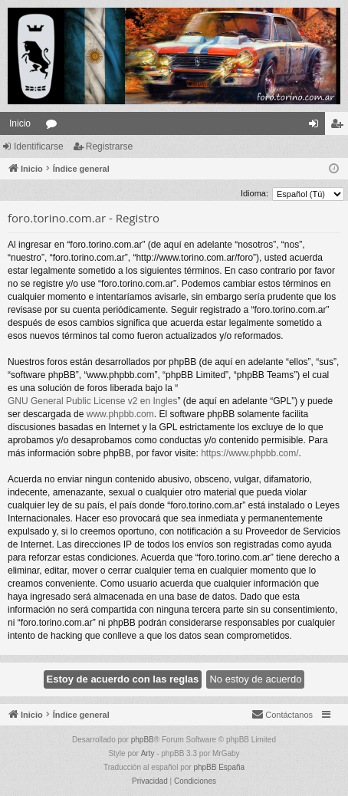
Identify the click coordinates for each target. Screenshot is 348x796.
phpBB (142, 739)
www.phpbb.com (120, 414)
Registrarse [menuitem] (340, 126)
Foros (54, 126)
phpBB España (219, 767)
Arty (148, 753)
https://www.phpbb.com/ (249, 453)
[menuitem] (282, 714)
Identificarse (39, 146)
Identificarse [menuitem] (317, 126)
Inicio (20, 123)
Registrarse (109, 146)
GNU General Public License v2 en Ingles (92, 401)
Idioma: (254, 193)
